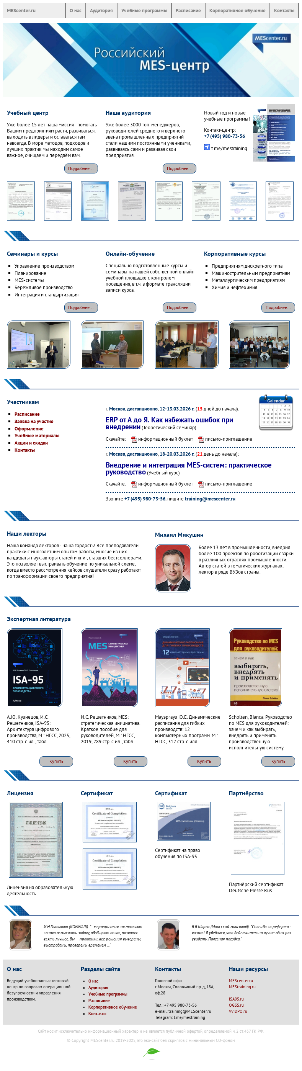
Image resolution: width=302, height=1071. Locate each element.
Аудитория (101, 10)
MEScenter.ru (21, 10)
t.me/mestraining (229, 148)
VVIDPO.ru (238, 1011)
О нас (76, 10)
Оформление (29, 428)
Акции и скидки (31, 442)
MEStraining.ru (242, 986)
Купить (56, 761)
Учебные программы (144, 10)
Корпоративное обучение (237, 10)
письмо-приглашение (223, 438)
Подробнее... (81, 168)
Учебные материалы (37, 435)
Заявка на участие (34, 421)
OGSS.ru (236, 1005)
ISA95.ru (236, 999)
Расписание (188, 10)
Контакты (284, 10)
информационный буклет (160, 438)
